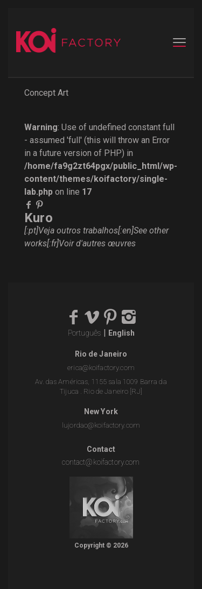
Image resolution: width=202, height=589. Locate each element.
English (121, 333)
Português (84, 333)
